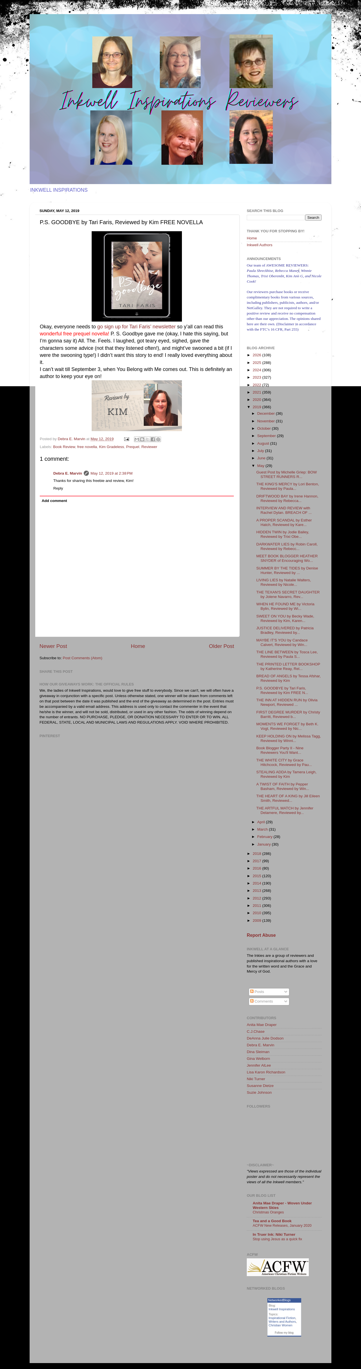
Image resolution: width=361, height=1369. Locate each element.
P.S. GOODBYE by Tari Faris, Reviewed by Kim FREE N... (282, 690)
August (263, 443)
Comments (261, 1001)
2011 (257, 905)
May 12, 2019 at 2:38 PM (112, 473)
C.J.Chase (256, 1031)
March (263, 829)
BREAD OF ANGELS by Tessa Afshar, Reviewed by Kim (288, 678)
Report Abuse (261, 935)
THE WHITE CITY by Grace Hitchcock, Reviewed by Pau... (284, 762)
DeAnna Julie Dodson (265, 1038)
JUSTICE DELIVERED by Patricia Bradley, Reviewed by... (285, 630)
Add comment (54, 501)
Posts (257, 992)
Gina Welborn (258, 1058)
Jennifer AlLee (259, 1065)
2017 (257, 861)
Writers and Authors (282, 1321)
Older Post (221, 646)
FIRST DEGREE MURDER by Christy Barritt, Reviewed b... (288, 714)
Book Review (64, 447)
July (261, 451)
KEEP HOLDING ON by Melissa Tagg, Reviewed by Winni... (288, 738)
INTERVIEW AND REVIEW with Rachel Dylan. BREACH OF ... (284, 510)
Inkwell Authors (259, 245)
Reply (58, 488)
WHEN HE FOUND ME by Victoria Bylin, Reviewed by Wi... (285, 606)
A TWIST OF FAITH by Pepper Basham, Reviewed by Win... (282, 786)
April (261, 822)
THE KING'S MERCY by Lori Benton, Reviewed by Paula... (287, 486)
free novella (87, 447)
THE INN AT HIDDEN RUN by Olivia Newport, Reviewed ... (287, 702)
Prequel (132, 447)
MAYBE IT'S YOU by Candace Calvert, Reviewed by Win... (282, 642)
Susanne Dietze (260, 1086)
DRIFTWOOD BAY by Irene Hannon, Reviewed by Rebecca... (287, 498)
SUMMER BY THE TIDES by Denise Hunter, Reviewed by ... (287, 570)
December (266, 413)
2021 (257, 392)
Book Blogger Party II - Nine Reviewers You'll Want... (279, 750)
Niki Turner (256, 1079)
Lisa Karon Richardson (266, 1072)
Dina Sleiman (258, 1052)
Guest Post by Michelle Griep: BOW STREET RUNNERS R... (286, 474)
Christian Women (280, 1325)
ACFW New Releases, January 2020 (282, 1225)
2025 (257, 363)
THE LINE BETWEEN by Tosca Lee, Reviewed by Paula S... (287, 654)
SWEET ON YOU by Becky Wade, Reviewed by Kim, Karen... (285, 618)
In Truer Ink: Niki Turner (274, 1234)
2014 (257, 883)
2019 (257, 407)
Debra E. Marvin (67, 473)
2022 (257, 385)
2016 (257, 868)
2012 (257, 898)
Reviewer (149, 447)
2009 (257, 920)
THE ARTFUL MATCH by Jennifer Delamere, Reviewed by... (284, 810)
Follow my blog (284, 1332)
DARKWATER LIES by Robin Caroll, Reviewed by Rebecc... (287, 546)
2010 (257, 913)
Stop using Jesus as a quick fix (277, 1239)
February (265, 837)
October (264, 428)
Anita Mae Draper (262, 1025)
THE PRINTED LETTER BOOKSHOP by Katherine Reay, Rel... (288, 666)
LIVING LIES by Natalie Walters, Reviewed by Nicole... (283, 582)
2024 (257, 370)
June (262, 458)
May (261, 466)
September (267, 436)
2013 (257, 890)
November (266, 421)
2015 (257, 876)
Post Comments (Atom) (82, 658)
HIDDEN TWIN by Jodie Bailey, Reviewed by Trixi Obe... (282, 534)
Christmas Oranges (268, 1212)
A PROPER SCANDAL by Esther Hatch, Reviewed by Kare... (284, 522)
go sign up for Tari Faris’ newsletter (136, 326)
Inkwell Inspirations (282, 1309)
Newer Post (53, 646)
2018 (257, 853)
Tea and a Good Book (272, 1221)
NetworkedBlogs (279, 1300)
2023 (257, 377)
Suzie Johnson (259, 1092)
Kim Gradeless (111, 447)
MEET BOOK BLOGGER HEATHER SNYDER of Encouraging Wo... (287, 558)
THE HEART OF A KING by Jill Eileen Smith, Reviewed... (288, 798)
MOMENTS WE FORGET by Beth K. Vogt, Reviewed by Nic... (287, 726)
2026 (257, 355)
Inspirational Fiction (282, 1318)
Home (138, 646)
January (264, 844)
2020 (257, 400)
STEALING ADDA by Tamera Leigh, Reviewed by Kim (286, 774)
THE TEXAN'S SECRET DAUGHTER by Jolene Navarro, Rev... (288, 594)
